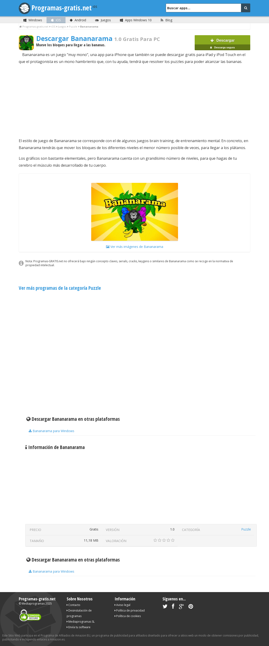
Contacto (73, 605)
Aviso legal (122, 605)
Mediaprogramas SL (81, 622)
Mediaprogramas (33, 603)
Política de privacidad (130, 610)
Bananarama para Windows (51, 431)
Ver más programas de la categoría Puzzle (60, 288)
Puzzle (246, 529)
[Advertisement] (134, 101)
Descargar (222, 44)
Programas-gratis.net (61, 7)
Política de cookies (128, 616)
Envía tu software (79, 627)
